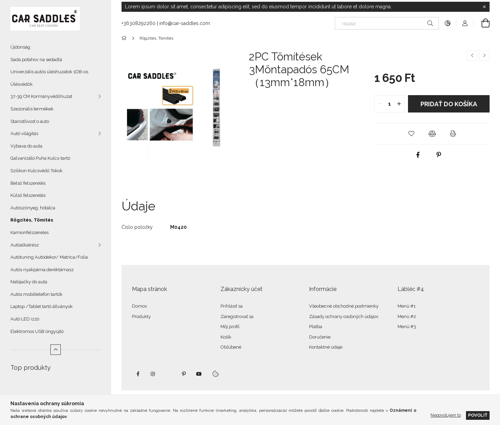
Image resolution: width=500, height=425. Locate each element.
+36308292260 (139, 23)
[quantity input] (389, 103)
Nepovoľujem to (446, 415)
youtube (199, 374)
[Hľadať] (387, 23)
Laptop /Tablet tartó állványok (41, 306)
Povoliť (478, 415)
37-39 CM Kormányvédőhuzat (41, 96)
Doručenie (320, 337)
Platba (315, 326)
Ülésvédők (21, 84)
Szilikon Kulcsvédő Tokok (36, 170)
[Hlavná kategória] (125, 38)
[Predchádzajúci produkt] (472, 55)
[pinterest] (439, 155)
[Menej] (55, 349)
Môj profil (230, 326)
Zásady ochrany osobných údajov (343, 316)
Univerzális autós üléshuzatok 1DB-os (49, 71)
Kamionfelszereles (29, 232)
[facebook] (418, 155)
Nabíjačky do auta (28, 281)
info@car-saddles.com (184, 23)
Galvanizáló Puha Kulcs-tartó (40, 158)
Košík (225, 337)
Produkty (141, 316)
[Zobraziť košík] (482, 23)
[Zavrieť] (484, 7)
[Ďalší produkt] (484, 55)
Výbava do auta (26, 146)
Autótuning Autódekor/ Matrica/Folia (49, 257)
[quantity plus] (399, 103)
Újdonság (20, 47)
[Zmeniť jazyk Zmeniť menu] (447, 23)
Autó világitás (24, 133)
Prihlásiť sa (231, 306)
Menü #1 (407, 306)
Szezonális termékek (31, 108)
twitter (168, 374)
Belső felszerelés (27, 183)
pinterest (184, 374)
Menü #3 (407, 326)
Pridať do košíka (448, 104)
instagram (153, 374)
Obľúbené (230, 347)
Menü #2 (407, 316)
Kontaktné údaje (325, 347)
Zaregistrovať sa (236, 316)
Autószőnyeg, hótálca (32, 207)
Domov (139, 306)
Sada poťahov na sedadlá (36, 59)
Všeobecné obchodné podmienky (343, 306)
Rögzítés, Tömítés (31, 220)
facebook (138, 374)
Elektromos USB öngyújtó (37, 331)
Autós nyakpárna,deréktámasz (42, 269)
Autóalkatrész (24, 245)
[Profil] (465, 23)
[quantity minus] (380, 103)
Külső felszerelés (27, 195)
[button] (411, 133)
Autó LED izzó (24, 319)
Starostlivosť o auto (29, 121)
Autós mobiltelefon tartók (36, 294)
